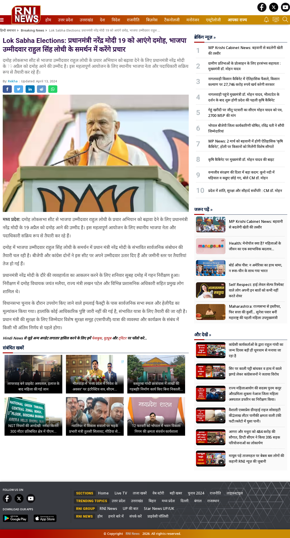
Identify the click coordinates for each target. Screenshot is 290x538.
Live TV (120, 493)
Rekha (13, 81)
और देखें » (202, 334)
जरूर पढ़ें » (203, 209)
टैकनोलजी (171, 20)
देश (102, 20)
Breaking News (32, 30)
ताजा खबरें (140, 493)
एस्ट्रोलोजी (212, 20)
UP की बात (130, 508)
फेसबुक (97, 338)
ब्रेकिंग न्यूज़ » (205, 37)
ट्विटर (122, 338)
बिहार (152, 501)
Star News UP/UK (159, 508)
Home (103, 493)
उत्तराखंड (86, 20)
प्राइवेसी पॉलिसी (157, 516)
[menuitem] (48, 20)
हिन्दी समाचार (8, 30)
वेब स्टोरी (158, 493)
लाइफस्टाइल (235, 493)
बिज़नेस (151, 20)
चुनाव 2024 (196, 493)
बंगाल (198, 501)
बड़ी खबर (176, 493)
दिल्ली (184, 501)
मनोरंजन (192, 20)
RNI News (108, 508)
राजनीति (132, 20)
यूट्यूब (108, 338)
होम (48, 20)
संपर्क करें (135, 516)
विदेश (115, 20)
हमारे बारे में (116, 516)
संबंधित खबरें (13, 348)
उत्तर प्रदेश (64, 20)
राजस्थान (213, 501)
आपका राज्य (237, 20)
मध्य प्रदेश (168, 501)
